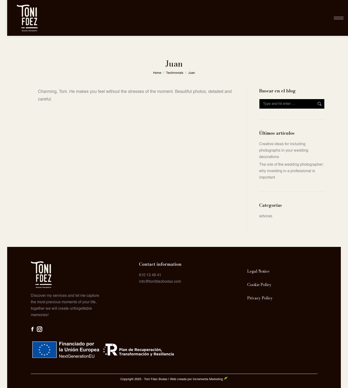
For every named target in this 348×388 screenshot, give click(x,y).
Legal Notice (258, 271)
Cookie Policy (259, 284)
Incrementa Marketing (210, 379)
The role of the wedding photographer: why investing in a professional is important (291, 171)
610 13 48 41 (150, 275)
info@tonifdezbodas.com (160, 282)
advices (265, 216)
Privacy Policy (260, 298)
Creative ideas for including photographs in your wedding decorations (283, 150)
